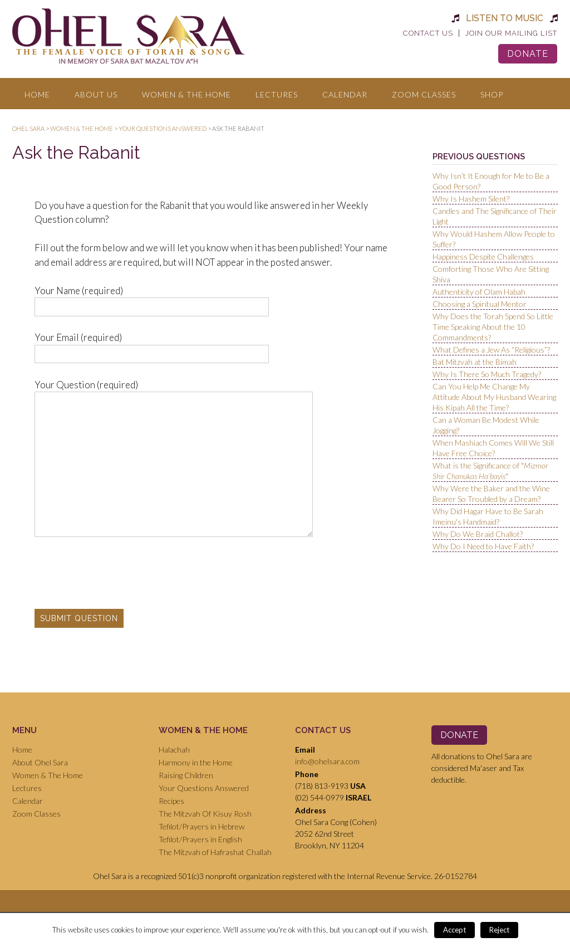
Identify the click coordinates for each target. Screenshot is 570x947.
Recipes (171, 801)
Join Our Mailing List (511, 33)
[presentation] (119, 573)
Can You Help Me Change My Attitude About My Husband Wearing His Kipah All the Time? (494, 397)
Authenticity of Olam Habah (479, 291)
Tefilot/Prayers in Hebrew (201, 826)
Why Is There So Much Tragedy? (487, 374)
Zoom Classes (424, 94)
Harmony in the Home (196, 762)
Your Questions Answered (204, 788)
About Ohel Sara (40, 762)
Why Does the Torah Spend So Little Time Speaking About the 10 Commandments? (493, 326)
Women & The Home (186, 94)
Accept (454, 929)
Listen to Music (504, 18)
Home (37, 94)
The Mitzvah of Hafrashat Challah (215, 852)
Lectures (276, 94)
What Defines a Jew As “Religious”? (491, 349)
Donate (527, 53)
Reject (499, 929)
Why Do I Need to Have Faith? (483, 546)
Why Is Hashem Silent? (471, 198)
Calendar (344, 94)
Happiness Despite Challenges (483, 256)
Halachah (174, 749)
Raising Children (186, 775)
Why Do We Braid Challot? (478, 534)
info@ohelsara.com (327, 761)
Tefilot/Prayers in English (200, 839)
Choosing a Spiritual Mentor (480, 304)
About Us (96, 94)
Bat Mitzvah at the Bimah (475, 362)
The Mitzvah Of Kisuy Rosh (205, 813)
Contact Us (428, 33)
